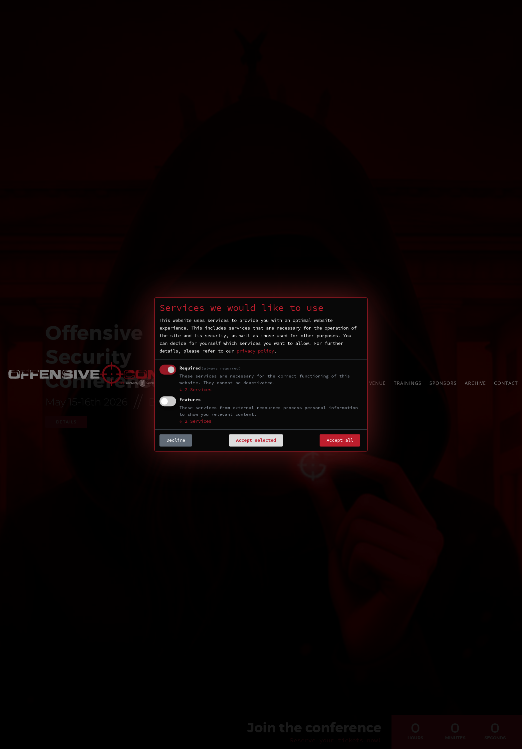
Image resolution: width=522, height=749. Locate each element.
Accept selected (256, 440)
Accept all (340, 440)
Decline (175, 440)
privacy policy (255, 351)
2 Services (195, 390)
